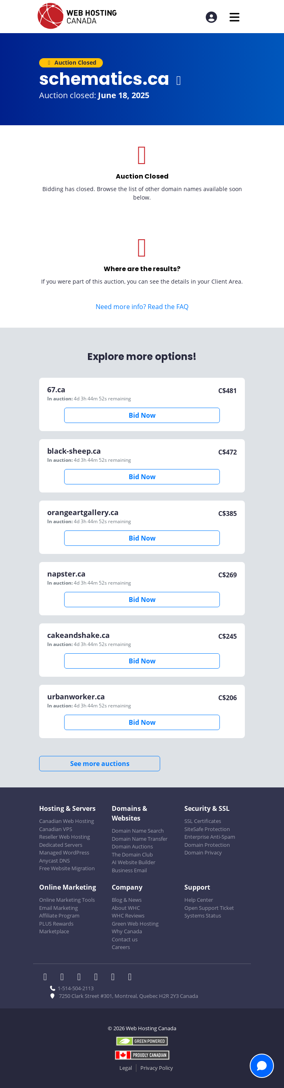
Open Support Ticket (209, 907)
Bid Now (142, 415)
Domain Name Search (138, 830)
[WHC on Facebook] (47, 977)
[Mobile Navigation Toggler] (234, 17)
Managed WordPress (64, 852)
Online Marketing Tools (67, 899)
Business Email (129, 870)
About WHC (126, 907)
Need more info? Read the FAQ (142, 306)
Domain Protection (207, 844)
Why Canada (127, 931)
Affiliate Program (59, 915)
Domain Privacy (203, 852)
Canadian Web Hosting (66, 821)
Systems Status (202, 915)
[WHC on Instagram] (98, 977)
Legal (125, 1067)
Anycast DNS (54, 860)
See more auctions (99, 763)
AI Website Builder (133, 862)
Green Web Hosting (135, 923)
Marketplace (54, 931)
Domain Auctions (132, 846)
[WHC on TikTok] (131, 977)
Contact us (125, 939)
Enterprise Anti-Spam (209, 836)
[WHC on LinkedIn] (81, 977)
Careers (121, 947)
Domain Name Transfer (139, 838)
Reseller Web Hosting (64, 836)
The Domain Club (132, 854)
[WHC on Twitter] (64, 977)
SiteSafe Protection (207, 829)
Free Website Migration (67, 868)
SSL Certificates (202, 821)
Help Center (198, 899)
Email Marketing (58, 907)
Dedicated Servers (60, 844)
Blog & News (127, 899)
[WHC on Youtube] (115, 977)
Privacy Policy (156, 1067)
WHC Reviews (128, 915)
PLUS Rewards (56, 923)
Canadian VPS (55, 829)
